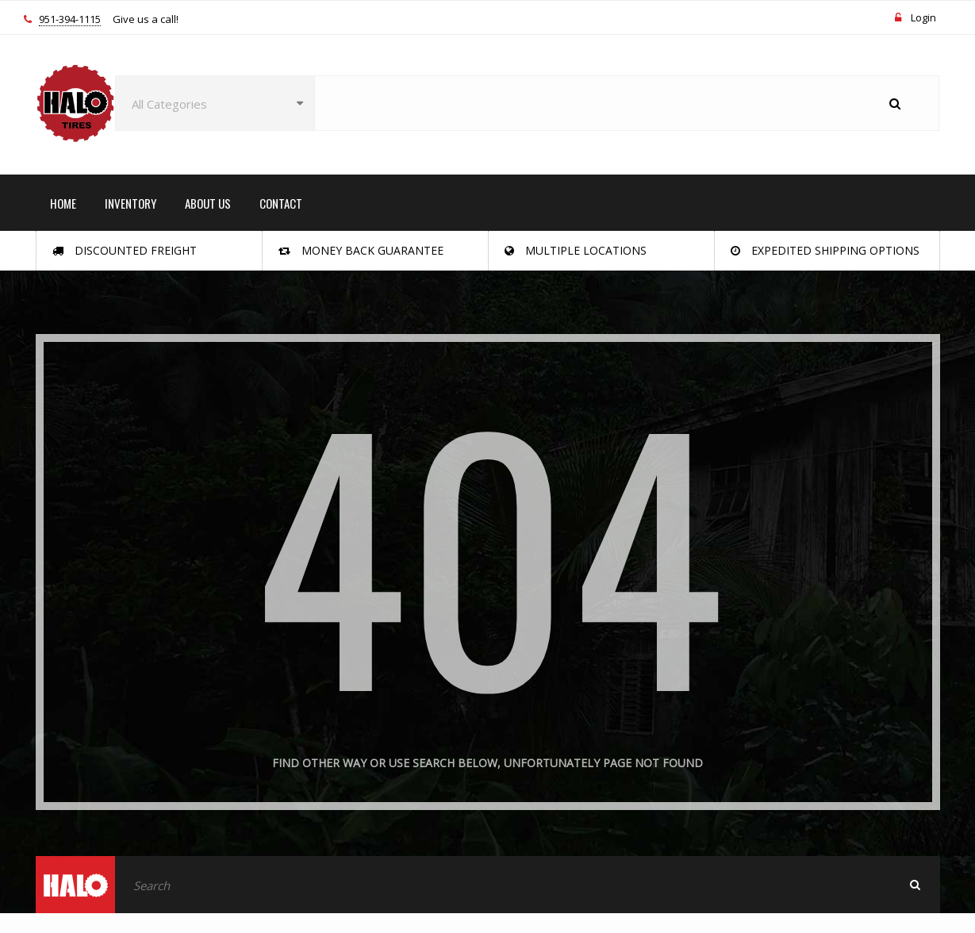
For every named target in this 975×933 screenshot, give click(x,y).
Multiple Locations (576, 250)
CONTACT (280, 203)
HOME (63, 203)
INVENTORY (130, 203)
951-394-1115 (70, 19)
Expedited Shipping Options (825, 250)
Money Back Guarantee (360, 250)
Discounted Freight (124, 250)
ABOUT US (208, 203)
